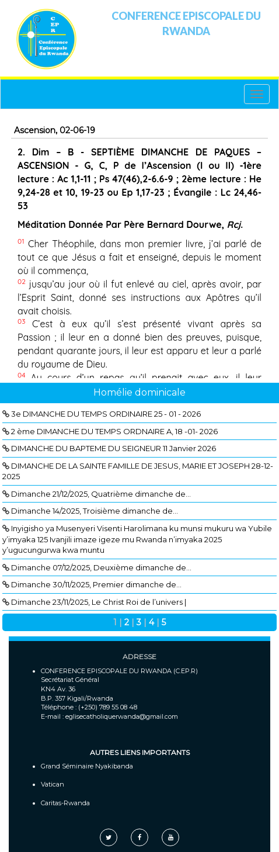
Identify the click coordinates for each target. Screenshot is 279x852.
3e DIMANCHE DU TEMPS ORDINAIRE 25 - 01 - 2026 (106, 413)
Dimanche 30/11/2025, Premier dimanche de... (96, 584)
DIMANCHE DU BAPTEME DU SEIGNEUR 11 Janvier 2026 (113, 448)
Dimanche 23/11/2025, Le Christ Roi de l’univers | (98, 602)
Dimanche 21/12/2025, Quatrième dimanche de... (101, 493)
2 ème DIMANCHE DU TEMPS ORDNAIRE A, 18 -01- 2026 (114, 431)
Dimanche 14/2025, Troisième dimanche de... (94, 510)
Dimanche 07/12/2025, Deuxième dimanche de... (101, 567)
